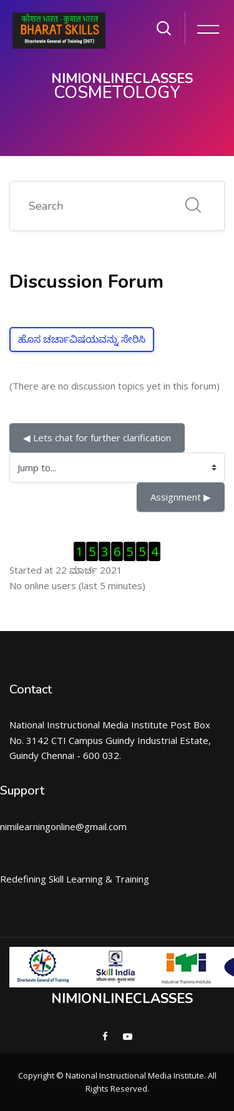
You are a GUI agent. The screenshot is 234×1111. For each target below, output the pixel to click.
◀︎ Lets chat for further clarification (97, 437)
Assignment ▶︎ (180, 497)
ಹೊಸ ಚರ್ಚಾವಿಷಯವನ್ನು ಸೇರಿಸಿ (81, 339)
